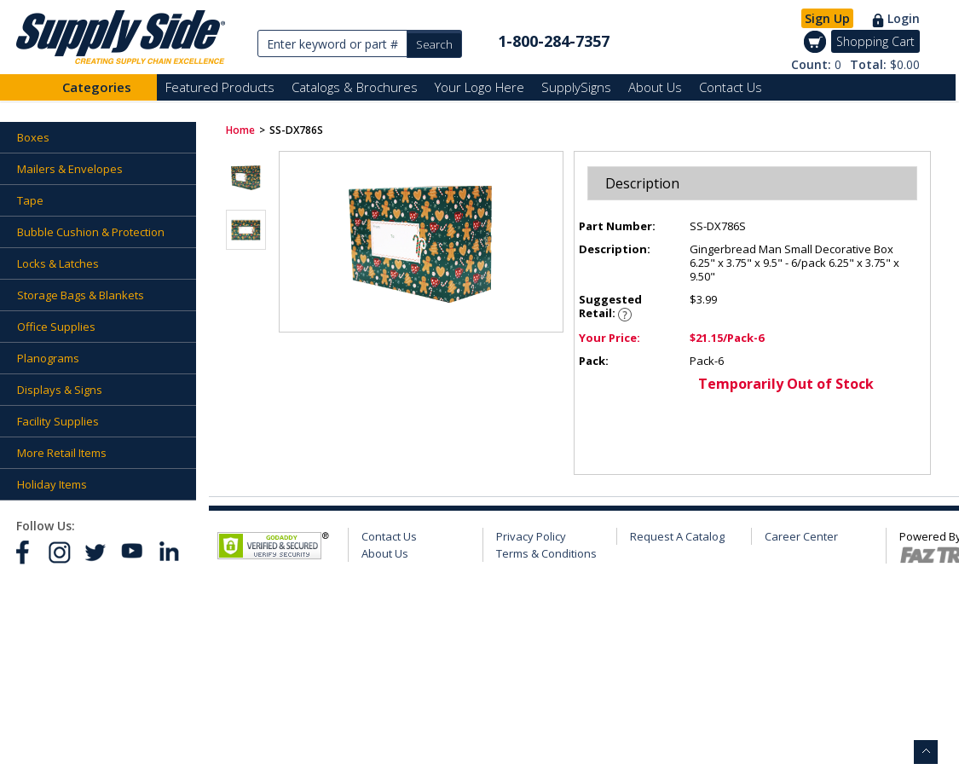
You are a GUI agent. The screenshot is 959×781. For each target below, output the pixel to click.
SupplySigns (576, 86)
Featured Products (219, 86)
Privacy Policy (531, 536)
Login (903, 18)
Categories (96, 86)
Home (240, 130)
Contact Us (730, 86)
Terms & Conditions (546, 553)
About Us (655, 86)
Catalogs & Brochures (355, 86)
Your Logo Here (479, 86)
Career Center (801, 536)
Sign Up (827, 18)
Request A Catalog (677, 536)
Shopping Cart (875, 41)
